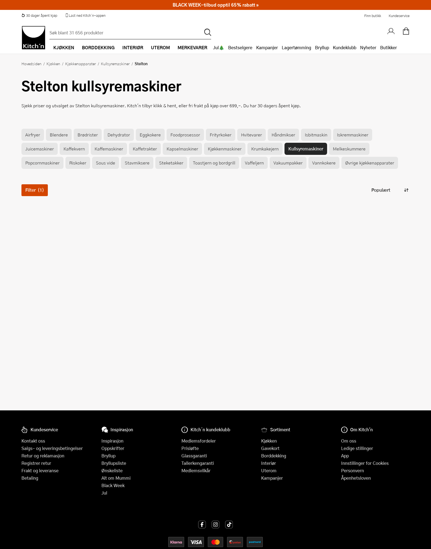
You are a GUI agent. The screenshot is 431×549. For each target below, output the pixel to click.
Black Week (113, 485)
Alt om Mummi (116, 478)
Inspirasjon (112, 441)
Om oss (348, 441)
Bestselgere (240, 47)
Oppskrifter (112, 448)
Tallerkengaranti (197, 463)
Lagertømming (296, 47)
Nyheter (368, 47)
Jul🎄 (218, 47)
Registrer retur (36, 463)
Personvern (352, 470)
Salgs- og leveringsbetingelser (52, 448)
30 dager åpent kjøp (39, 15)
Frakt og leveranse (40, 470)
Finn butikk (372, 15)
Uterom (269, 470)
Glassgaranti (194, 455)
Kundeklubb (344, 47)
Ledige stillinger (357, 448)
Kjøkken (53, 63)
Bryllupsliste (113, 463)
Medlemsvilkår (196, 470)
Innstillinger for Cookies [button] (365, 463)
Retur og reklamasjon (42, 455)
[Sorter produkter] (389, 190)
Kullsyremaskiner (115, 63)
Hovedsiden (31, 63)
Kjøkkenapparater (80, 63)
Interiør (268, 463)
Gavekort (270, 448)
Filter (34, 190)
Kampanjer (267, 47)
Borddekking (273, 455)
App (345, 455)
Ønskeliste (112, 470)
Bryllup (322, 47)
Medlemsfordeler (198, 441)
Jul (104, 493)
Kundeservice (399, 15)
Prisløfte (190, 448)
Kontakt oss (33, 441)
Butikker (388, 47)
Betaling (29, 478)
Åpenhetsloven (356, 478)
